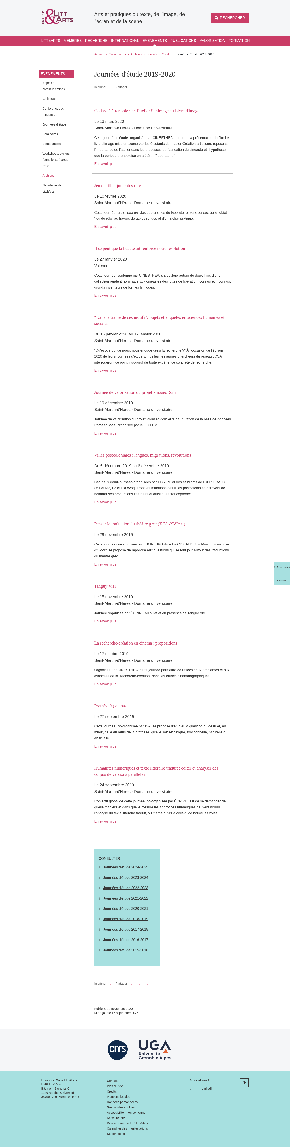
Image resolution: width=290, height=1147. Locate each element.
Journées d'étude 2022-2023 (125, 888)
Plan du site (115, 1086)
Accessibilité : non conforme (126, 1112)
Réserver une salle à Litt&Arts (127, 1123)
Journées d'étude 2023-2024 (125, 877)
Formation (239, 41)
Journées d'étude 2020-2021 (125, 909)
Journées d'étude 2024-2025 (125, 867)
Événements (155, 41)
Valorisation (212, 41)
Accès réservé (117, 1118)
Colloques (49, 99)
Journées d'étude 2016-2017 (125, 940)
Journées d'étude (159, 54)
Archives (136, 54)
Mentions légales (118, 1096)
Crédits (112, 1091)
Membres (73, 41)
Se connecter (116, 1134)
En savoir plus (105, 164)
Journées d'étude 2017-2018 (125, 929)
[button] (131, 87)
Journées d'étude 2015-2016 (125, 950)
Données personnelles (122, 1102)
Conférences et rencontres (53, 111)
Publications (183, 41)
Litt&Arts (50, 41)
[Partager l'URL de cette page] (147, 87)
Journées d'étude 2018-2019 (125, 919)
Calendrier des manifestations (127, 1128)
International (125, 41)
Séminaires (50, 134)
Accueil (99, 54)
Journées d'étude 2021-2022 (125, 898)
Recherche (96, 41)
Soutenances (52, 144)
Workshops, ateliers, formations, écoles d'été (57, 160)
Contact (112, 1081)
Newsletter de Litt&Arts (52, 188)
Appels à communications (54, 86)
